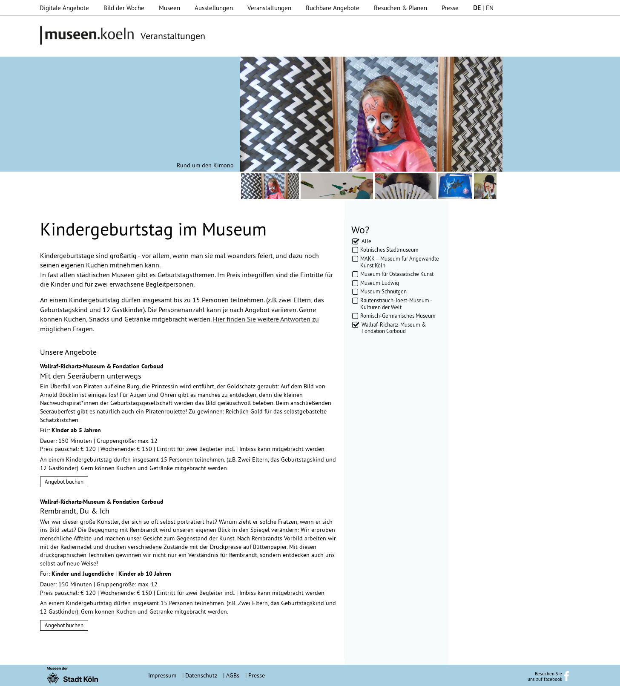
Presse (450, 8)
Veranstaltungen (269, 8)
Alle (366, 241)
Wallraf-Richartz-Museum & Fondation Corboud (394, 328)
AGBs (232, 675)
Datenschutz (201, 675)
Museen (169, 8)
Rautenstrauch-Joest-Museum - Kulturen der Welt (396, 303)
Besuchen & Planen (400, 8)
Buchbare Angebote (332, 8)
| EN (483, 8)
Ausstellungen (214, 8)
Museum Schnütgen (383, 291)
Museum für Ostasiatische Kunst (396, 273)
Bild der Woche (123, 8)
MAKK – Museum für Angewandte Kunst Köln (399, 262)
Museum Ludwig (379, 282)
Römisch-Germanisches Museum (398, 315)
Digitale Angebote (64, 8)
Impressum (162, 675)
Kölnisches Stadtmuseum (389, 249)
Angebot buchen (64, 481)
